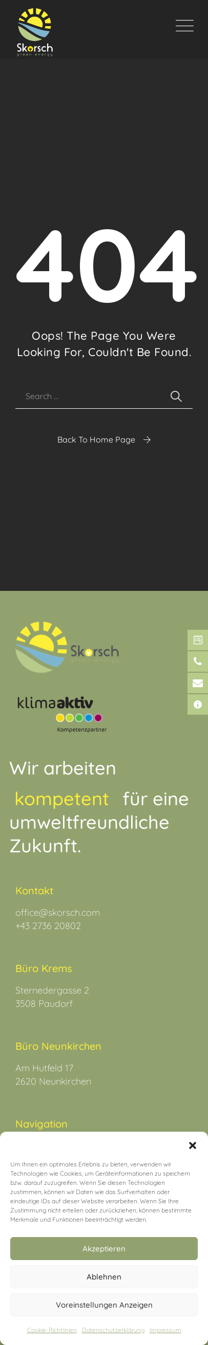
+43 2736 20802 (48, 926)
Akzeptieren (104, 1248)
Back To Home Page (96, 439)
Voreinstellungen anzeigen (104, 1305)
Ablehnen (104, 1277)
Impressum (165, 1330)
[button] (193, 1144)
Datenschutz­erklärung (113, 1330)
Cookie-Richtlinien (52, 1330)
